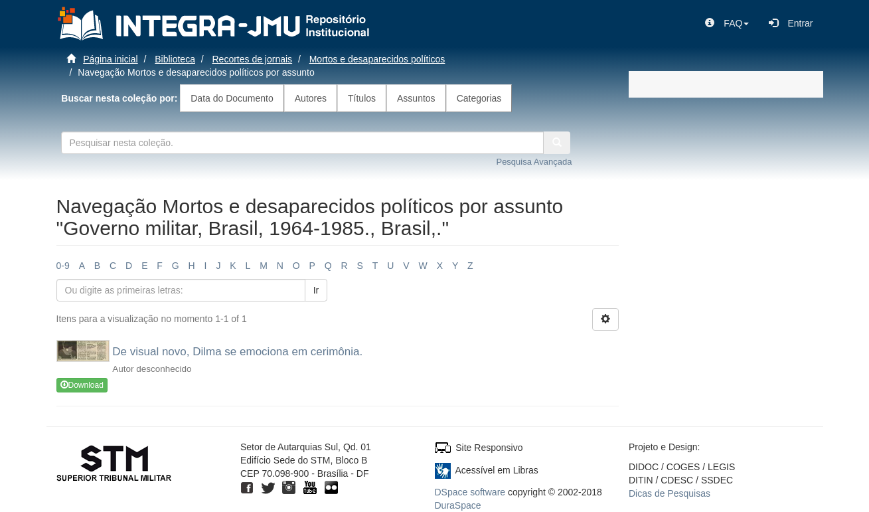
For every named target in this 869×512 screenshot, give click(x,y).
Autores (311, 98)
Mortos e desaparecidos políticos (377, 59)
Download (82, 385)
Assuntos (416, 98)
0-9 (63, 265)
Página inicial (110, 59)
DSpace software (470, 492)
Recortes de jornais (252, 59)
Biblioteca (175, 59)
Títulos (362, 98)
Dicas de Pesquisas (669, 493)
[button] (727, 23)
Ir (316, 290)
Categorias (479, 98)
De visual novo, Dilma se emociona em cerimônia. (237, 351)
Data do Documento (232, 98)
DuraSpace (458, 505)
